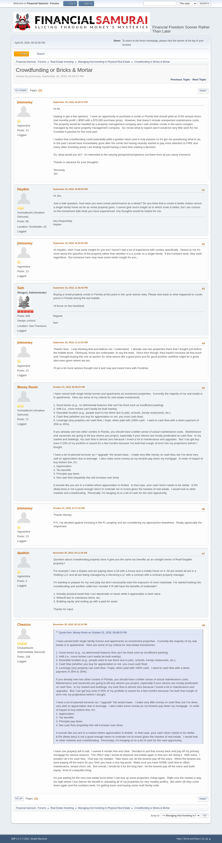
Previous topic (180, 79)
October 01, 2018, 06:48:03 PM (69, 387)
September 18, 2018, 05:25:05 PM (70, 243)
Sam (20, 288)
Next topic (199, 79)
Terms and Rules (191, 838)
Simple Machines (38, 838)
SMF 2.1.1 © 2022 (20, 838)
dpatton (23, 553)
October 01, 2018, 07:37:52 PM (69, 508)
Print (202, 91)
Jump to (155, 815)
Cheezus (24, 624)
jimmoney (25, 102)
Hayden (23, 189)
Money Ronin (27, 387)
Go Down (20, 90)
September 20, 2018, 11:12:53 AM (70, 342)
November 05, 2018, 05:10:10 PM (70, 624)
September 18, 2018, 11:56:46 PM (70, 288)
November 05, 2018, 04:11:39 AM (70, 553)
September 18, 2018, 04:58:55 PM (70, 189)
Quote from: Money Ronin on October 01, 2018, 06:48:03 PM (93, 632)
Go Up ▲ (206, 838)
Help (179, 838)
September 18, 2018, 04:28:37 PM (70, 102)
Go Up (18, 798)
